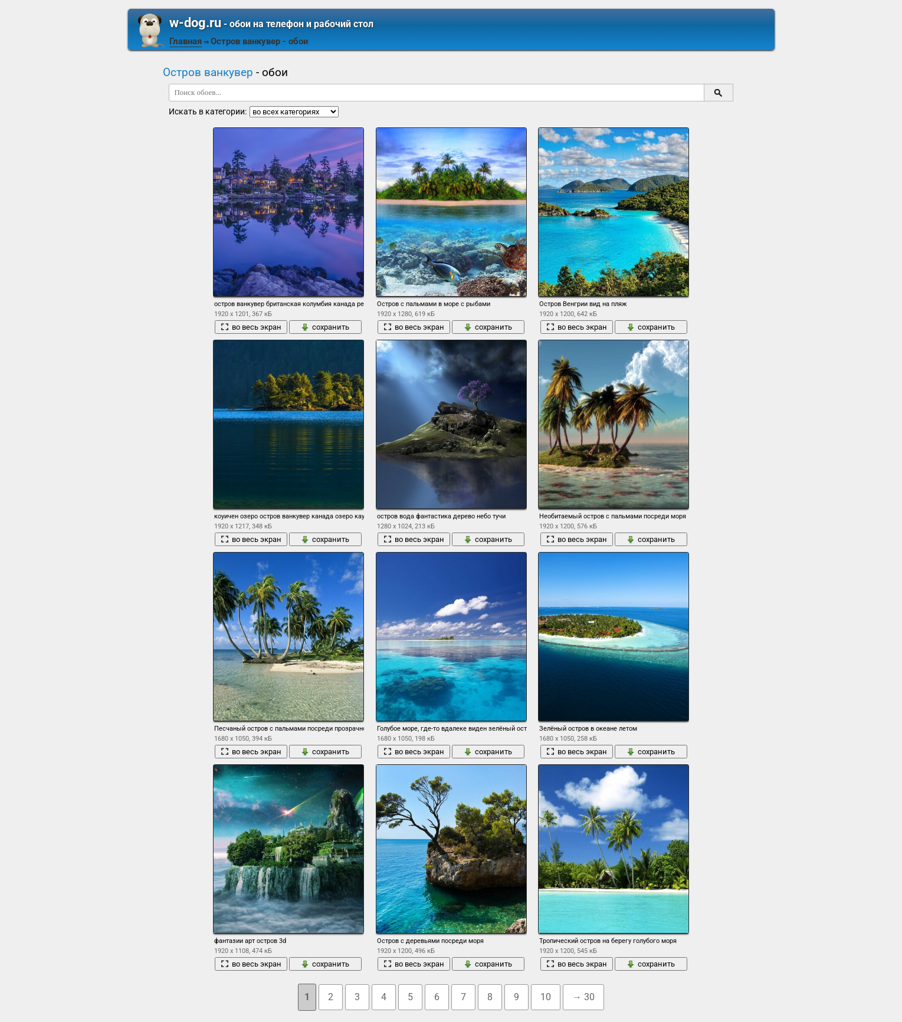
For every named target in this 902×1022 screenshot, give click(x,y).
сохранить (325, 327)
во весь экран (251, 327)
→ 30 (583, 997)
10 (545, 997)
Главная (185, 41)
